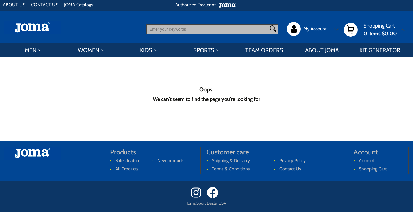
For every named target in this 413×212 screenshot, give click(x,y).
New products (170, 160)
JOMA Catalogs (78, 4)
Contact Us (290, 169)
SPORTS (203, 50)
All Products (127, 169)
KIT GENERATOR (379, 50)
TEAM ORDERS (264, 50)
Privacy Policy (292, 160)
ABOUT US (14, 4)
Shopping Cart (373, 169)
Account (367, 160)
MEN (30, 50)
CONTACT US (44, 4)
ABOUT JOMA (322, 50)
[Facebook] (214, 196)
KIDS (146, 50)
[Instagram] (198, 196)
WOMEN (88, 50)
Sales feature (127, 160)
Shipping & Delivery (231, 160)
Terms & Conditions (231, 169)
